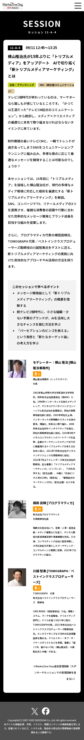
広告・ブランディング (22, 85)
